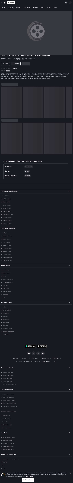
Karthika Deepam (7, 335)
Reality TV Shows (7, 233)
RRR (3, 465)
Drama (8, 71)
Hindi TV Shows (6, 202)
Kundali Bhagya (6, 270)
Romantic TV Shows (7, 248)
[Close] (70, 473)
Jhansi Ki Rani (6, 288)
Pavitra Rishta (6, 319)
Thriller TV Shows (7, 254)
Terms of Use (45, 358)
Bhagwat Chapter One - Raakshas (10, 459)
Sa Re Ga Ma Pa (6, 322)
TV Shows (32, 59)
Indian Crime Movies (7, 381)
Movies (18, 7)
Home (3, 7)
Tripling (4, 307)
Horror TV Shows (7, 245)
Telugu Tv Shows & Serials (9, 400)
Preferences (55, 358)
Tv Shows (10, 7)
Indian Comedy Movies (8, 375)
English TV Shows (7, 199)
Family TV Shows (6, 239)
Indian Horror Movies (8, 372)
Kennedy (5, 462)
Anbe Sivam (5, 285)
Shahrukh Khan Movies (8, 446)
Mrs (3, 468)
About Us (15, 358)
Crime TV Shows (6, 242)
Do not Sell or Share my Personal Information (26, 361)
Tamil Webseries (6, 419)
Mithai (4, 276)
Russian (14, 68)
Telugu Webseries (7, 422)
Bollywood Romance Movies (9, 385)
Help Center (25, 358)
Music (55, 7)
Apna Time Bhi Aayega (8, 279)
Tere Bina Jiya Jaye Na (8, 282)
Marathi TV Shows (7, 223)
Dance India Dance (7, 328)
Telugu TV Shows (7, 205)
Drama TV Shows (7, 251)
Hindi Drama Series (7, 425)
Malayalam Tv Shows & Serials (10, 406)
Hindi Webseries (6, 416)
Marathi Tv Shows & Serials (9, 403)
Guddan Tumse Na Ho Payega (11, 59)
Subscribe (11, 2)
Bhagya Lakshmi (6, 273)
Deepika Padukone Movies (9, 437)
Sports (48, 7)
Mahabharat (5, 313)
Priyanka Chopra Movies (8, 449)
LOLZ (42, 7)
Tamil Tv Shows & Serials (8, 397)
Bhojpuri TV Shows (7, 217)
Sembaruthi (5, 294)
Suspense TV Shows (7, 260)
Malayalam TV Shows (8, 214)
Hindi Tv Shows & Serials (8, 394)
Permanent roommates (8, 331)
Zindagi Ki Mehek (7, 291)
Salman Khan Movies (7, 440)
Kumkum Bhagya (7, 310)
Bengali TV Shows (7, 208)
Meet (4, 298)
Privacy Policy (35, 358)
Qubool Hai (5, 325)
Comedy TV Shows (7, 236)
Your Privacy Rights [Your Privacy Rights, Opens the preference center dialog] (28, 479)
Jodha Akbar (5, 316)
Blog (55, 361)
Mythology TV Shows (7, 257)
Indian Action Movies (7, 378)
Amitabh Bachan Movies (8, 443)
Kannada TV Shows (7, 220)
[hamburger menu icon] (70, 2)
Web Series (26, 7)
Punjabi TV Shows (7, 211)
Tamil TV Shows (6, 196)
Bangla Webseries (7, 428)
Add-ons (35, 7)
